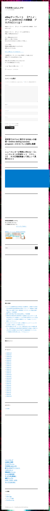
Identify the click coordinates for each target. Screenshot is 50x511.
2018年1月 (8, 372)
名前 (6, 104)
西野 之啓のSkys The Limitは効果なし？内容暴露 (18, 314)
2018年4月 (8, 367)
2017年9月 (8, 380)
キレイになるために (10, 482)
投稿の (9, 496)
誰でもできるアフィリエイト (12, 468)
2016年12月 (9, 396)
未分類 (7, 408)
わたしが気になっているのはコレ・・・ (14, 51)
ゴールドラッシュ (9, 464)
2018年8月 (8, 360)
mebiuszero (9, 69)
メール (7, 110)
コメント (7, 85)
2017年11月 (8, 376)
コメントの (10, 498)
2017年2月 (8, 392)
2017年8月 (8, 381)
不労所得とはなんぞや (14, 8)
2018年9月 (8, 358)
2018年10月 (9, 356)
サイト (6, 117)
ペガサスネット (9, 470)
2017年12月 (9, 374)
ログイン (8, 494)
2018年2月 (8, 371)
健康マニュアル (9, 478)
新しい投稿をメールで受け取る (12, 125)
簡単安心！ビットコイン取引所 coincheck (15, 231)
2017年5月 (8, 387)
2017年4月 (8, 389)
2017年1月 (8, 394)
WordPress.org (10, 500)
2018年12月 (9, 353)
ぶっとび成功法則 (9, 474)
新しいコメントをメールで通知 (12, 123)
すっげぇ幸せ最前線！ (11, 476)
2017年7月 (8, 383)
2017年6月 (8, 385)
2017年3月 (8, 390)
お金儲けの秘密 (9, 462)
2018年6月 (8, 363)
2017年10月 (9, 378)
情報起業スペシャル (10, 472)
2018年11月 (9, 354)
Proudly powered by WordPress (21, 507)
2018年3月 (8, 369)
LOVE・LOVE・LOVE (11, 480)
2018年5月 (8, 365)
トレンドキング (9, 460)
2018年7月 (8, 362)
